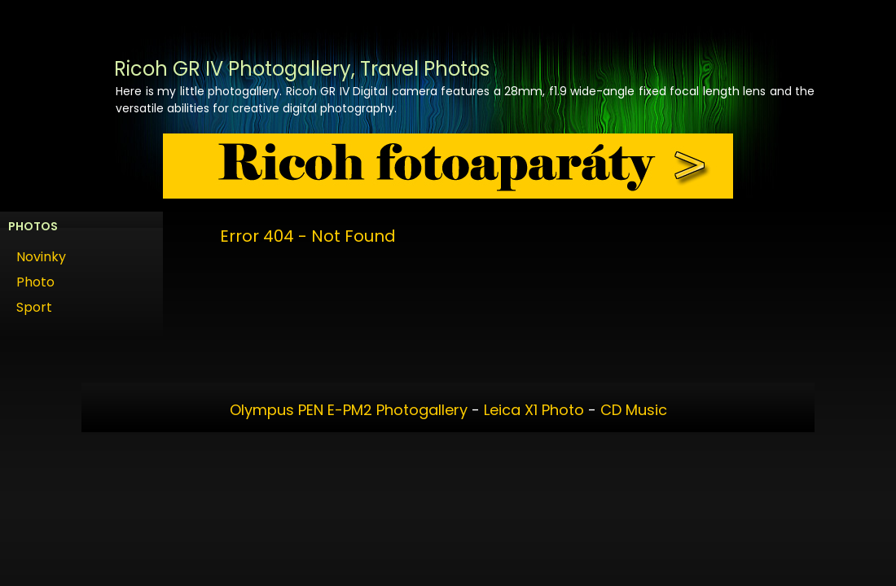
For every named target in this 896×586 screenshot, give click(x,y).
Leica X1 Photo (534, 410)
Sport (34, 307)
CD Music (633, 410)
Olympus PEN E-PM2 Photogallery (349, 410)
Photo (35, 282)
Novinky (41, 256)
